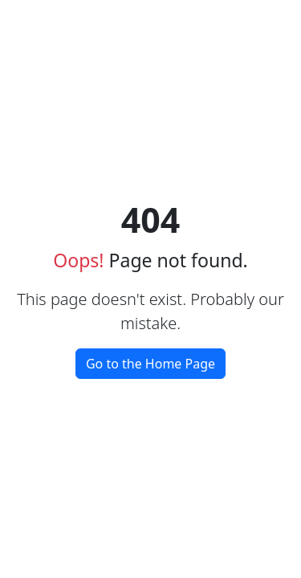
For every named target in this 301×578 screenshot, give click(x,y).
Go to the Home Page (150, 363)
